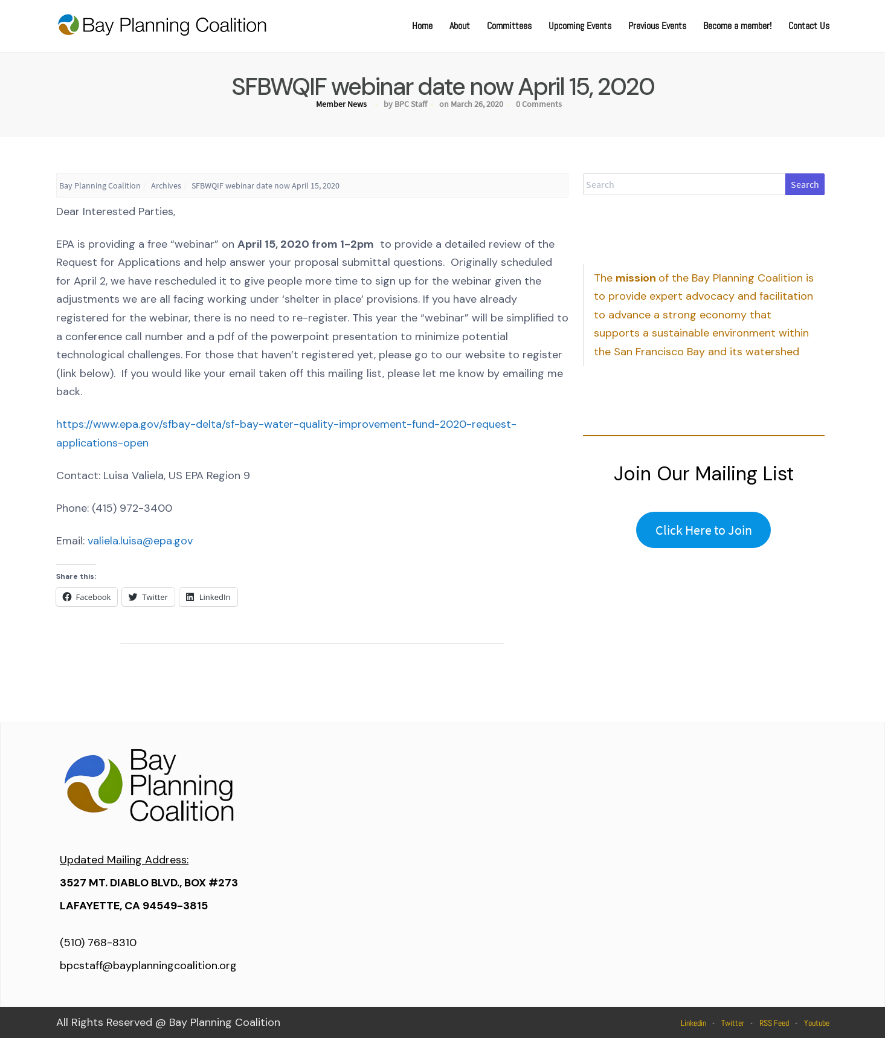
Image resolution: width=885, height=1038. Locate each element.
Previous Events (657, 25)
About (459, 25)
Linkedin (693, 1022)
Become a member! (737, 25)
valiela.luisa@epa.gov (140, 541)
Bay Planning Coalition (100, 185)
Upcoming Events (580, 25)
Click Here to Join (703, 529)
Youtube (816, 1022)
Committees (509, 25)
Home (422, 25)
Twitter (732, 1022)
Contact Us (808, 25)
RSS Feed (774, 1022)
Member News (341, 103)
